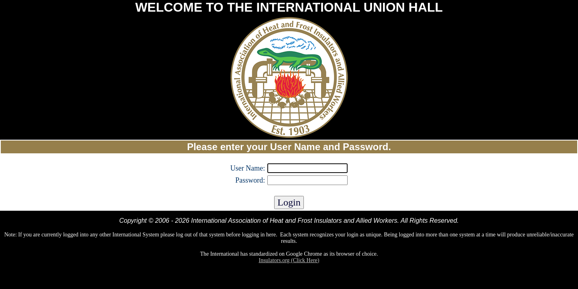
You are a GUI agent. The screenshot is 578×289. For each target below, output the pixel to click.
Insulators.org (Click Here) (289, 260)
